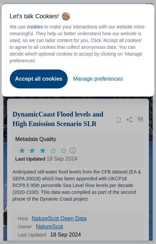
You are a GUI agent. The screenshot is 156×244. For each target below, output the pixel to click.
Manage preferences (98, 79)
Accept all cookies (39, 79)
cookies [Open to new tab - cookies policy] (35, 26)
